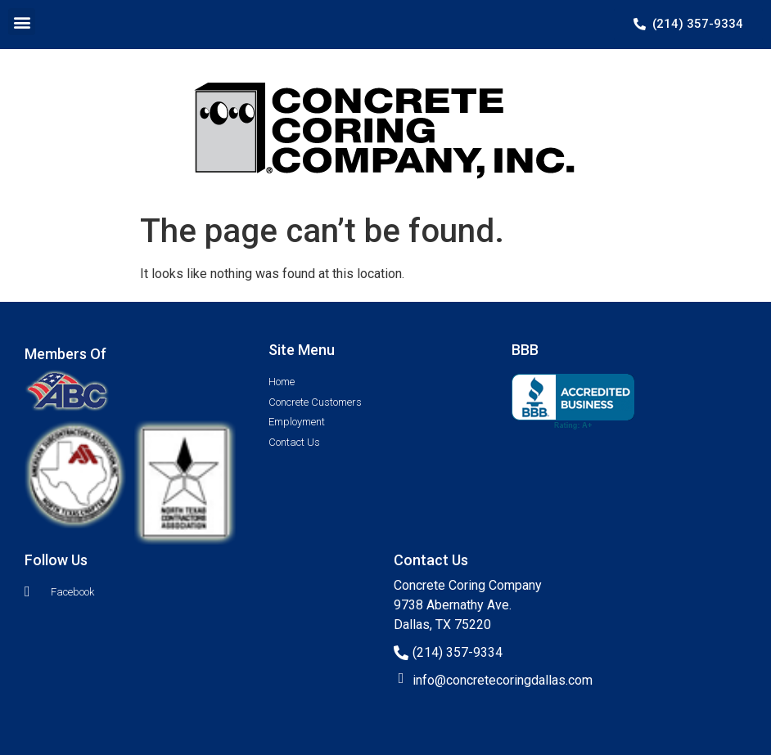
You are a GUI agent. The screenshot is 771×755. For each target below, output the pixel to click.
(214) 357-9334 (458, 652)
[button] (21, 21)
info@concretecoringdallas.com (503, 680)
